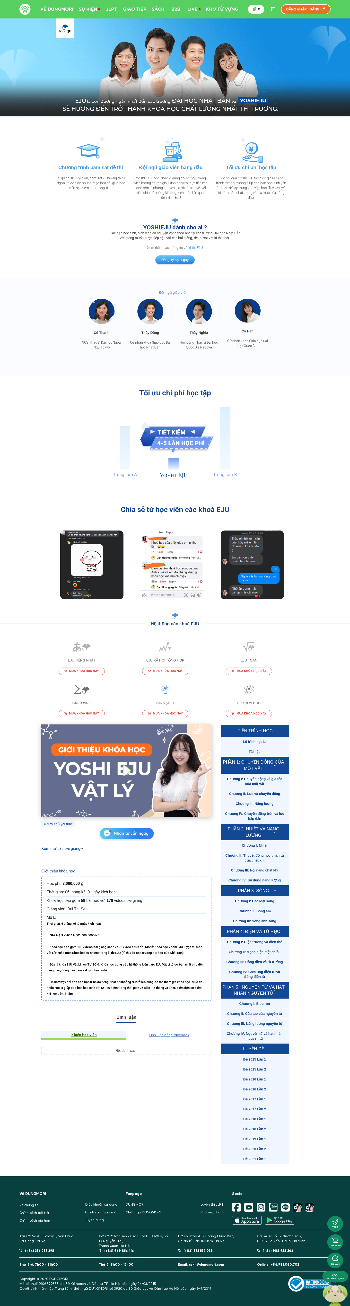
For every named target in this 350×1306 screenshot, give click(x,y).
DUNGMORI (135, 1204)
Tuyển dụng (94, 1220)
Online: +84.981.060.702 (278, 1264)
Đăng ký (317, 9)
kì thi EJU (195, 248)
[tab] (255, 742)
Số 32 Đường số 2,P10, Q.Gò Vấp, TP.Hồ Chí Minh (281, 1238)
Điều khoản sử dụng (101, 1204)
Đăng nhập (296, 9)
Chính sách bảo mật (101, 1212)
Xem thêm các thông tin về (167, 248)
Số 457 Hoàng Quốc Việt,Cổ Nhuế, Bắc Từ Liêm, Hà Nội (206, 1238)
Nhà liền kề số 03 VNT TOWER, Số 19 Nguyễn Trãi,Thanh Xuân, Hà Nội (133, 1241)
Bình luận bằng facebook (169, 1035)
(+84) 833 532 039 (195, 1250)
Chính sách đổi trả (34, 1212)
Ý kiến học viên (84, 1035)
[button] (255, 742)
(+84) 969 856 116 (116, 1250)
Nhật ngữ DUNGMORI (143, 1212)
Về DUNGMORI (56, 9)
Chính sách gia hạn (34, 1220)
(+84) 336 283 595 (36, 1250)
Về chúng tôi (29, 1205)
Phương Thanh (212, 1212)
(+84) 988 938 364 (275, 1250)
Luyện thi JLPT (212, 1204)
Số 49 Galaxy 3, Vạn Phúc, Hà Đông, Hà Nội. (46, 1238)
